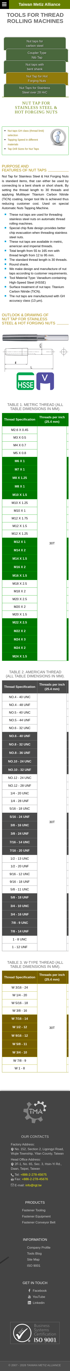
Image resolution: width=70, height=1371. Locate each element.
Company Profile (39, 1247)
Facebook (39, 1290)
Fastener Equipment (36, 1216)
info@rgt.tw (33, 1185)
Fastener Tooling (33, 1210)
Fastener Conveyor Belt (38, 1222)
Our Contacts (35, 1137)
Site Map (33, 1259)
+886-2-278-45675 (34, 1174)
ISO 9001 (34, 1265)
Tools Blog (34, 1253)
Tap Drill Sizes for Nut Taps (23, 148)
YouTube (38, 1297)
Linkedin (38, 1303)
